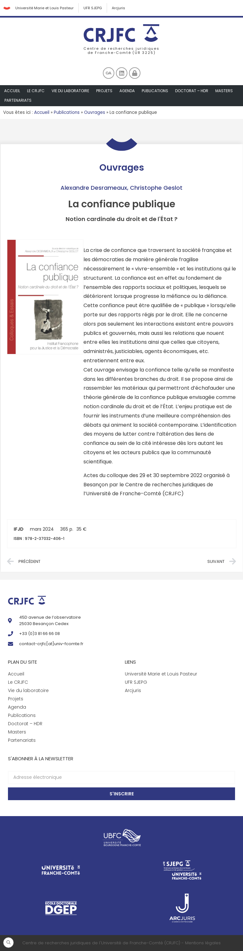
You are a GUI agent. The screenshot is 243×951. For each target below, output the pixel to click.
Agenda (127, 90)
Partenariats (18, 100)
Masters (224, 90)
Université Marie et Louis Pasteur (44, 8)
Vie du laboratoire (70, 90)
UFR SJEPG (92, 8)
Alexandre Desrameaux (94, 188)
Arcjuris (118, 8)
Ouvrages (94, 112)
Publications (155, 90)
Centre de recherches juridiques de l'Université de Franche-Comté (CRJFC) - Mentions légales (121, 943)
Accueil (12, 90)
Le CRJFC (36, 90)
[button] (8, 942)
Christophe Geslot (156, 188)
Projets (104, 90)
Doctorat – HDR (191, 90)
